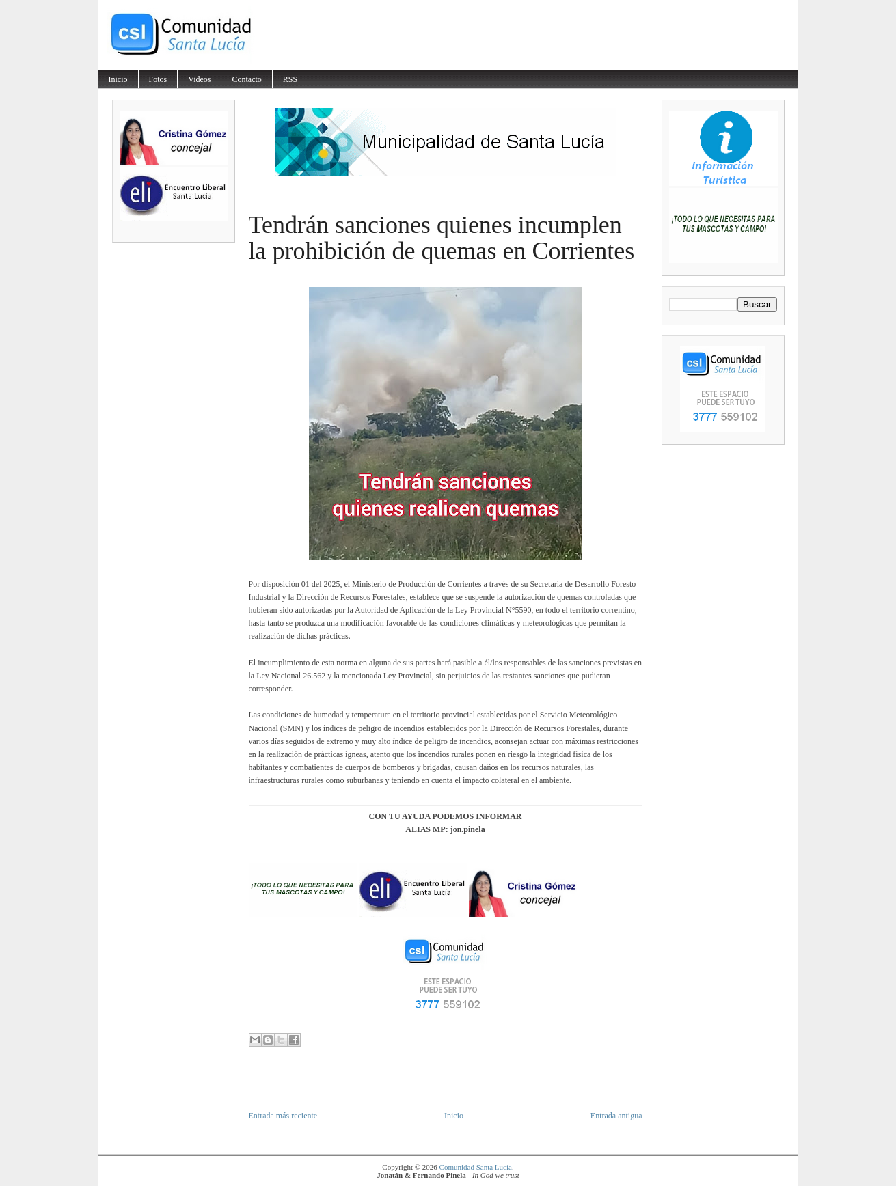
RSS (290, 79)
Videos (199, 79)
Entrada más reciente (283, 1115)
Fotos (158, 79)
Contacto (246, 79)
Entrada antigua (616, 1115)
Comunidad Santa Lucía (475, 1167)
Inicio (118, 79)
